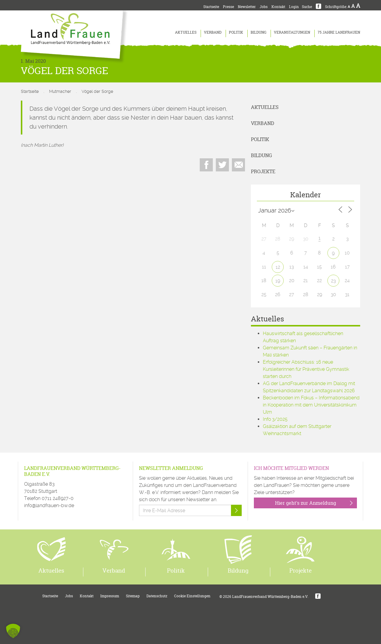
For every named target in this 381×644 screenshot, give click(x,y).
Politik (236, 32)
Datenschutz (156, 595)
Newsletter (247, 6)
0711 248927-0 (58, 498)
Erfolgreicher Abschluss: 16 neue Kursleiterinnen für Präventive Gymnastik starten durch (306, 369)
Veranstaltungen (292, 32)
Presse (228, 6)
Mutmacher (60, 91)
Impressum (109, 595)
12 (278, 267)
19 (277, 281)
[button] (13, 631)
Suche (307, 6)
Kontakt (278, 6)
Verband (212, 32)
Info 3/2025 (275, 419)
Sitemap (133, 595)
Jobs (264, 6)
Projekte (263, 171)
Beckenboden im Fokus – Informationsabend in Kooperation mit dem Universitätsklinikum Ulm (311, 405)
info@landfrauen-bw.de (49, 505)
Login (294, 6)
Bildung (258, 32)
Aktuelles (185, 32)
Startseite (211, 6)
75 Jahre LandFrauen (339, 32)
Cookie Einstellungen (192, 595)
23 (333, 281)
